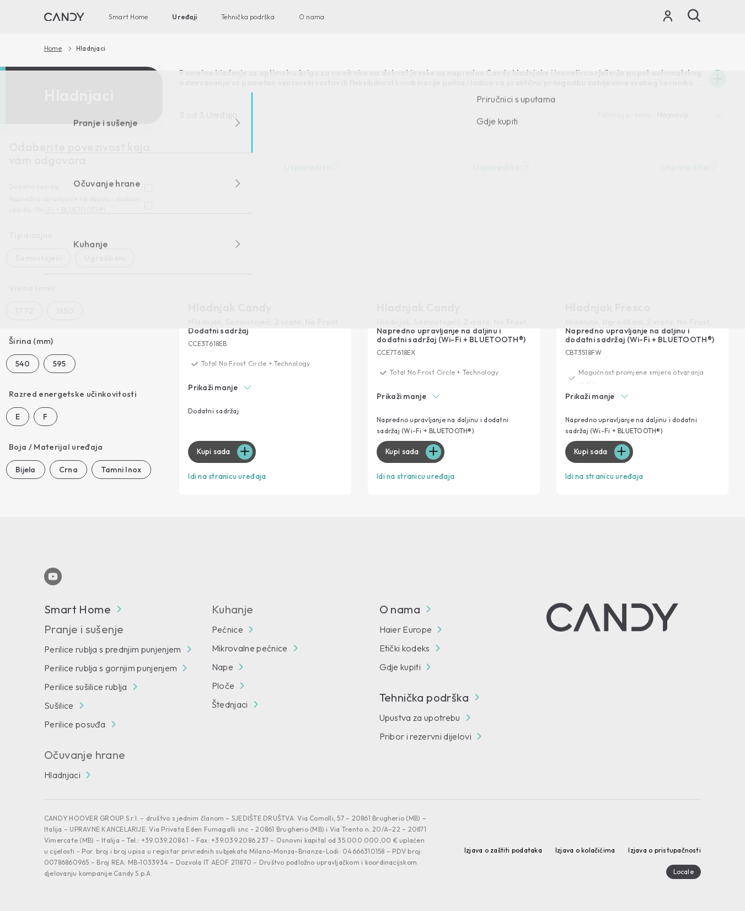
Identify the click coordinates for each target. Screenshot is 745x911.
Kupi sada (215, 452)
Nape (222, 665)
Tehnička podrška (248, 17)
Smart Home (128, 17)
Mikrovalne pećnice (250, 647)
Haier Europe (405, 628)
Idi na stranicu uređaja (230, 476)
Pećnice (227, 628)
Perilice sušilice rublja (85, 685)
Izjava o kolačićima (585, 849)
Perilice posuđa (75, 723)
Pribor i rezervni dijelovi (425, 735)
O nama (311, 17)
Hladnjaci (62, 773)
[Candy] (64, 17)
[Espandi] (717, 79)
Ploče (223, 684)
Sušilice (59, 704)
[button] (265, 388)
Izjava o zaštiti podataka (503, 849)
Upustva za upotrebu (419, 716)
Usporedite (313, 167)
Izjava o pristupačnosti (664, 849)
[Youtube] (53, 575)
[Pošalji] (694, 15)
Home (53, 48)
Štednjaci (230, 703)
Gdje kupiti (400, 665)
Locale (683, 870)
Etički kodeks (404, 647)
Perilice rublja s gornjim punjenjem (110, 666)
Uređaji (184, 17)
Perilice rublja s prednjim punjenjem (112, 648)
